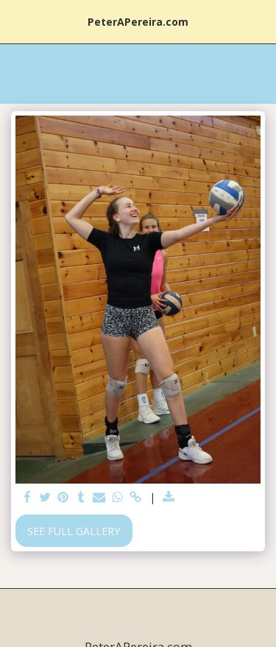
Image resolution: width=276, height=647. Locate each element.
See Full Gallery (73, 531)
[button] (16, 21)
